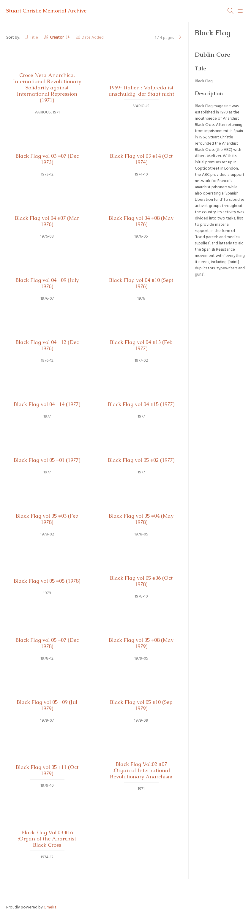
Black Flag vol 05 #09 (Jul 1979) (47, 705)
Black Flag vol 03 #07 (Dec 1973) (47, 159)
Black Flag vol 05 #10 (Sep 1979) (141, 705)
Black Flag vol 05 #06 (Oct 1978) (141, 581)
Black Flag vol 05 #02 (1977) (141, 460)
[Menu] (240, 11)
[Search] (231, 11)
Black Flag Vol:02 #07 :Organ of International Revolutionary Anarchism (141, 770)
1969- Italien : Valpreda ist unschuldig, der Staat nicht (141, 90)
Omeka (50, 907)
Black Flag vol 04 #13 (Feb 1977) (141, 345)
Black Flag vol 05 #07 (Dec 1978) (47, 643)
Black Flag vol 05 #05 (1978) (47, 581)
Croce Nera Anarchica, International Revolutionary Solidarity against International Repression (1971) (47, 87)
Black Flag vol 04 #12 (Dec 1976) (47, 345)
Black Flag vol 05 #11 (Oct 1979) (47, 770)
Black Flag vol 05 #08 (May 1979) (141, 643)
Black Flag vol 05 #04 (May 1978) (141, 519)
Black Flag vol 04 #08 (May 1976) (141, 221)
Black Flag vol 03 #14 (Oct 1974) (141, 159)
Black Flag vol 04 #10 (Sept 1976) (141, 283)
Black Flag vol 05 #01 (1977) (47, 460)
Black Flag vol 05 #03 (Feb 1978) (47, 519)
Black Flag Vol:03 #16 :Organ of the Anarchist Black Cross (47, 838)
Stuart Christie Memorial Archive (46, 10)
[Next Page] (180, 37)
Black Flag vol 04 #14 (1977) (47, 404)
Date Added (93, 37)
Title (34, 37)
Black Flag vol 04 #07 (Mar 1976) (47, 221)
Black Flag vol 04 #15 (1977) (141, 404)
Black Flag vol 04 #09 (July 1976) (47, 283)
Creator (57, 37)
